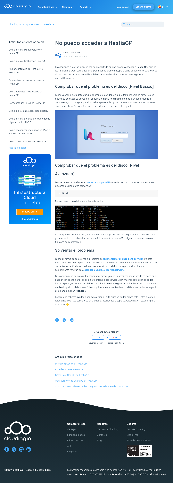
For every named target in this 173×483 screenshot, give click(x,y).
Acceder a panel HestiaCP (69, 369)
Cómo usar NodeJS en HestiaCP (72, 375)
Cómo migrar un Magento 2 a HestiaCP (29, 110)
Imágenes (72, 451)
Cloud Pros (132, 434)
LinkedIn (72, 320)
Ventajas (71, 429)
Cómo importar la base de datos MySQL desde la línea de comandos (91, 386)
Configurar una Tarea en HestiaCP (27, 103)
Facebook (57, 320)
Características (46, 7)
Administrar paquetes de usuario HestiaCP (26, 82)
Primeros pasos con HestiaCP (71, 363)
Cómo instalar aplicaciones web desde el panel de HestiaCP (29, 120)
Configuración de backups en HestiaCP (76, 380)
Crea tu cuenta (143, 6)
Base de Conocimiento (138, 440)
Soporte (84, 7)
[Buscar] (142, 24)
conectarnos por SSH (98, 182)
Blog (99, 440)
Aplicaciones (32, 24)
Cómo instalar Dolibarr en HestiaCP (27, 61)
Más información (17, 147)
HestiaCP (49, 24)
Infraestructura (75, 440)
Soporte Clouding (136, 429)
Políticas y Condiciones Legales (144, 470)
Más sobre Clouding (107, 429)
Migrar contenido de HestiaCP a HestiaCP (26, 70)
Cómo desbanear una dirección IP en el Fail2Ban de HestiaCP (29, 132)
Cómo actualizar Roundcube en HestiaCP (25, 93)
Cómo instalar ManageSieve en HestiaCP (25, 51)
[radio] (98, 337)
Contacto (102, 434)
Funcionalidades (76, 434)
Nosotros (67, 7)
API (69, 445)
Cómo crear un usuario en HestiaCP (28, 141)
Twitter (64, 320)
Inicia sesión (122, 7)
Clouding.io (15, 24)
